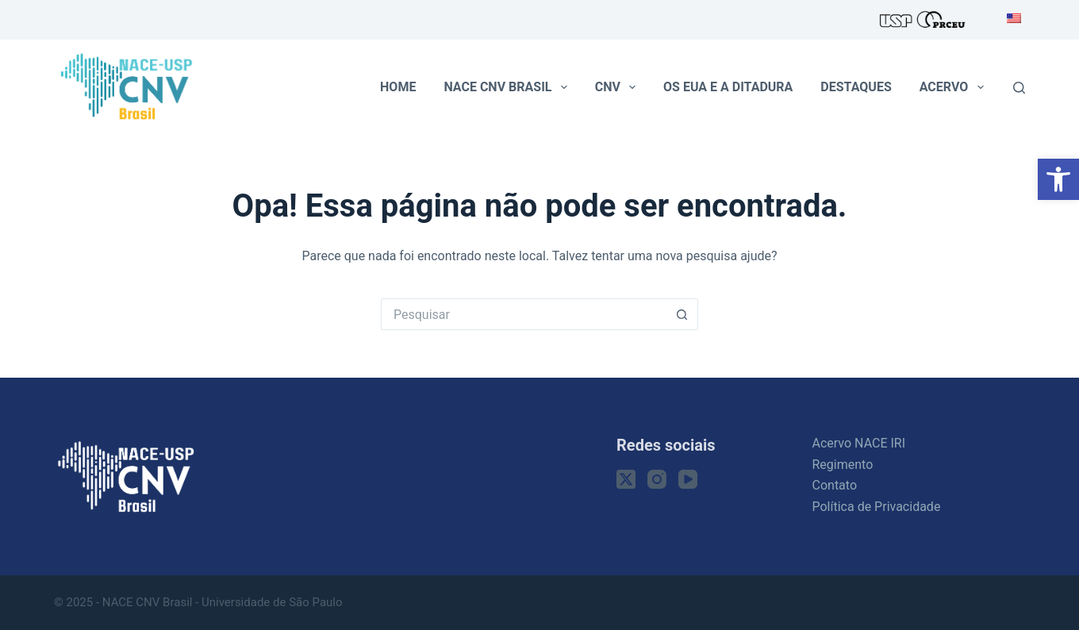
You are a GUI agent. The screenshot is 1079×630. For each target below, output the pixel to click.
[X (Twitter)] (625, 479)
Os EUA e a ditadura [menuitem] (728, 86)
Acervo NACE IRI (859, 443)
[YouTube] (687, 479)
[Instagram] (656, 479)
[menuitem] (1009, 20)
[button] (1058, 179)
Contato (835, 485)
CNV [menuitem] (618, 87)
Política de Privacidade (876, 506)
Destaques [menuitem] (855, 86)
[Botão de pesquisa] (682, 314)
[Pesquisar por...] (523, 314)
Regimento (843, 464)
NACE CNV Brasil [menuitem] (508, 87)
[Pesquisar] (1019, 88)
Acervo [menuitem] (955, 87)
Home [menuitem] (398, 86)
